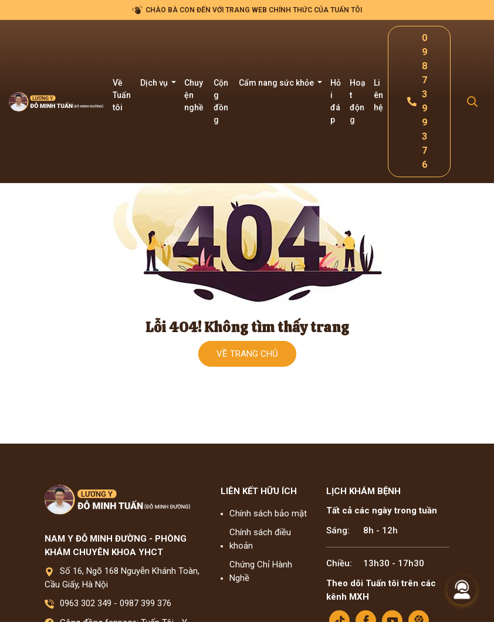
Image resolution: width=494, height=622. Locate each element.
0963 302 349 (85, 603)
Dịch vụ (155, 82)
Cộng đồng (221, 101)
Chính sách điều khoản (260, 539)
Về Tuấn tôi (122, 95)
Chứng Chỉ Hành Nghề (260, 571)
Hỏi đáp (335, 101)
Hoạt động (358, 101)
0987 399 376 (145, 603)
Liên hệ (378, 95)
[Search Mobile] (472, 102)
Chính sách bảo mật (268, 513)
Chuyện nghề (194, 95)
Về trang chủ (247, 354)
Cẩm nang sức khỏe (277, 82)
